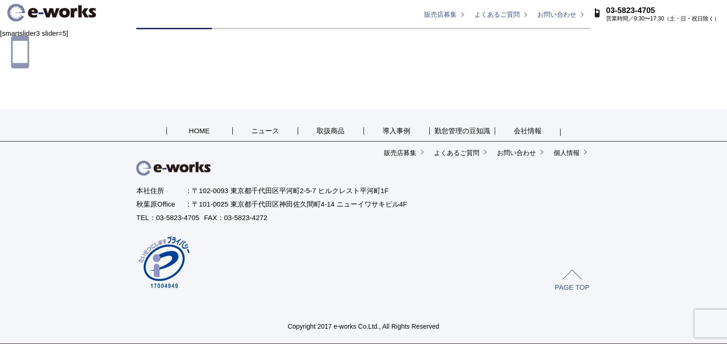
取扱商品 (325, 38)
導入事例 (401, 38)
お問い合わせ (556, 14)
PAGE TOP (572, 287)
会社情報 (528, 131)
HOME (174, 38)
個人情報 (567, 152)
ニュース (250, 38)
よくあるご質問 (497, 14)
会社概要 (553, 38)
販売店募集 (440, 14)
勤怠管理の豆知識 (477, 38)
